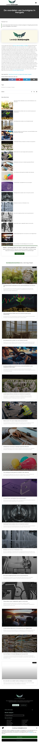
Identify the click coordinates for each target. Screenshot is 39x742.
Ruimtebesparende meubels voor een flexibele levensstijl (23, 122)
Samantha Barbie (25, 721)
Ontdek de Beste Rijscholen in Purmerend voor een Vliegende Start (25, 234)
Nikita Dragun (24, 725)
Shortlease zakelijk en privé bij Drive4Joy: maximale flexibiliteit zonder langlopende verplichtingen (18, 368)
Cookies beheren (19, 740)
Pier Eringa (9, 722)
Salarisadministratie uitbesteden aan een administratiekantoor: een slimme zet (19, 287)
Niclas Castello (9, 725)
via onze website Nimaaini (18, 71)
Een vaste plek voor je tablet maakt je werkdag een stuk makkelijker (17, 682)
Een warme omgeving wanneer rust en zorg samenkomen (24, 214)
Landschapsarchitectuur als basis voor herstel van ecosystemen (24, 142)
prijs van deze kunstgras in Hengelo (20, 46)
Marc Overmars (9, 723)
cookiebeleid (30, 732)
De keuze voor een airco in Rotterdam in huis (21, 204)
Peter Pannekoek (10, 724)
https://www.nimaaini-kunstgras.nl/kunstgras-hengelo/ (20, 75)
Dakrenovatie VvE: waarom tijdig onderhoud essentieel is (15, 421)
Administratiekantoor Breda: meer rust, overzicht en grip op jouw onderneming (17, 315)
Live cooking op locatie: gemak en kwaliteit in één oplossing (24, 173)
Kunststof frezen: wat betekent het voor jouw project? (23, 183)
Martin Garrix (24, 723)
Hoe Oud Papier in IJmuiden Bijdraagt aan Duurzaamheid (15, 655)
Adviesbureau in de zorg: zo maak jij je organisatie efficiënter (24, 163)
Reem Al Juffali (9, 721)
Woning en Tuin (4, 22)
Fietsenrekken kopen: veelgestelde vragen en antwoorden (23, 224)
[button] (36, 728)
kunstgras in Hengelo (11, 88)
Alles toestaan (19, 737)
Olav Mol (23, 724)
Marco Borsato (24, 722)
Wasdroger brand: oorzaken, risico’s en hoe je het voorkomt (24, 193)
